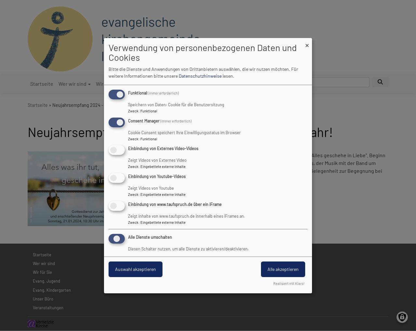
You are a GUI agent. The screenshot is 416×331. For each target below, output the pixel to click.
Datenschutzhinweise (200, 76)
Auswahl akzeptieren (135, 269)
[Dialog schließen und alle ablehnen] (307, 42)
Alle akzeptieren (283, 269)
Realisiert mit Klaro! (289, 283)
